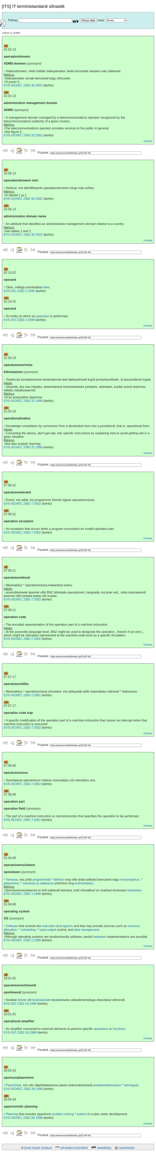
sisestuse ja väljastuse (38, 883)
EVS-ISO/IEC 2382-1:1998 (22, 893)
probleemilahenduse (107, 1085)
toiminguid (131, 1085)
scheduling (28, 929)
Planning (12, 1114)
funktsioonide (41, 1000)
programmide (42, 879)
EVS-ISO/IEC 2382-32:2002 (23, 85)
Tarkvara (12, 879)
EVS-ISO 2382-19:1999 (20, 1003)
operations (101, 1028)
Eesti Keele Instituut (38, 1147)
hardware (99, 936)
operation (42, 316)
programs (66, 926)
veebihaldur (127, 1147)
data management (86, 929)
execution (48, 926)
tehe (46, 287)
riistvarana (134, 890)
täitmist (59, 879)
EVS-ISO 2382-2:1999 (19, 291)
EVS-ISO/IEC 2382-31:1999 (23, 400)
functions (119, 1028)
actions (82, 1114)
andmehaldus (84, 883)
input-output (47, 929)
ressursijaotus (129, 879)
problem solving (63, 1114)
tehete (22, 1000)
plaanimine (11, 883)
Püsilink (148, 141)
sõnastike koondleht (74, 1147)
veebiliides (104, 1147)
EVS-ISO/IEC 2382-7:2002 (22, 503)
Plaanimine (13, 1085)
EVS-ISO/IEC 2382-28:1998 (23, 1089)
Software (12, 926)
